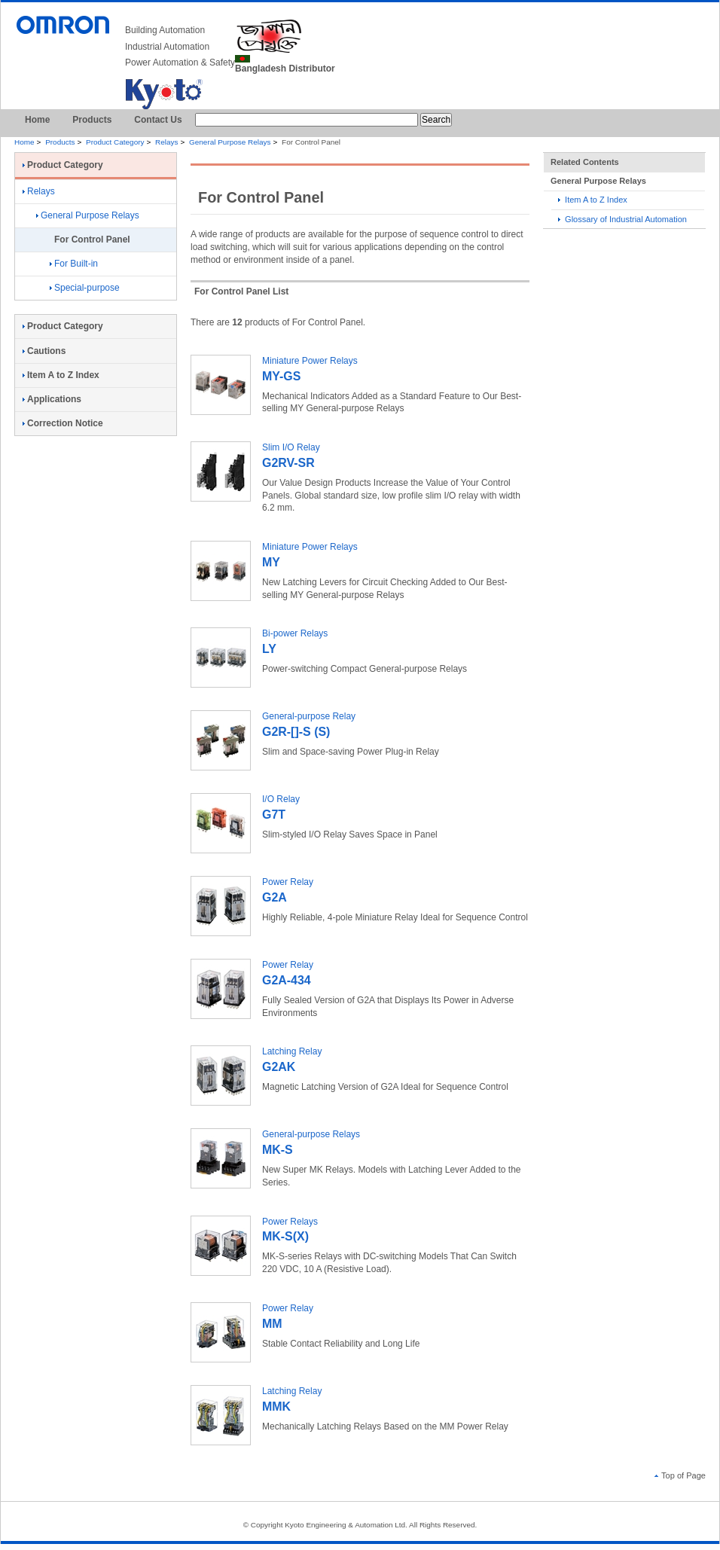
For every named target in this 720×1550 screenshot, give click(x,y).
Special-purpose (85, 287)
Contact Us (158, 119)
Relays (166, 142)
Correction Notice (63, 423)
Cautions (44, 351)
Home (37, 119)
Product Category (115, 142)
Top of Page (680, 1475)
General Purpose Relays (229, 142)
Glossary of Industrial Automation (622, 219)
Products (91, 119)
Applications (52, 399)
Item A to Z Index (592, 199)
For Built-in (74, 263)
